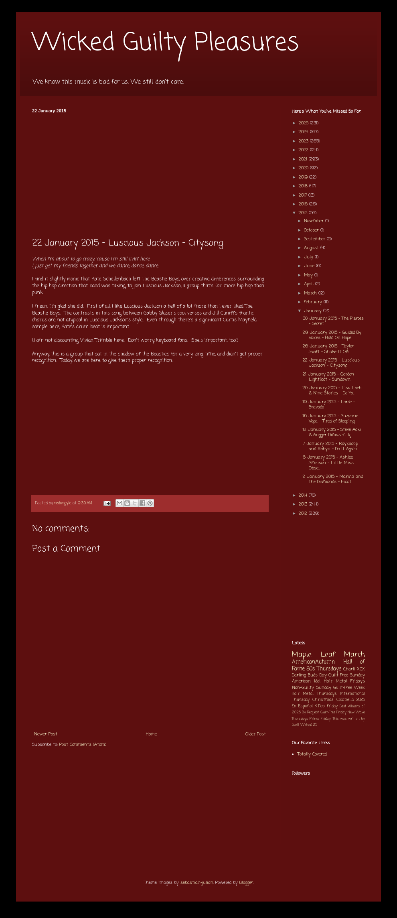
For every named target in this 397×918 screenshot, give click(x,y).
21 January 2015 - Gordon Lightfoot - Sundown (328, 377)
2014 (304, 495)
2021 (304, 159)
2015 (304, 213)
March (311, 293)
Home (151, 734)
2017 (303, 195)
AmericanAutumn (313, 662)
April (309, 284)
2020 (304, 168)
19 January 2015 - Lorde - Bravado (329, 404)
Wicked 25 (308, 724)
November (314, 221)
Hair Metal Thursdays (314, 694)
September (315, 239)
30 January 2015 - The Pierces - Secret (333, 321)
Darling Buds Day (309, 675)
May (309, 275)
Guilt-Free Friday (333, 712)
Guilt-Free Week (349, 688)
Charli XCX (354, 669)
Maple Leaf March (328, 655)
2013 (304, 504)
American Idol (306, 681)
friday (332, 706)
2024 (304, 132)
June (310, 266)
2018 (304, 186)
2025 (304, 123)
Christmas (323, 700)
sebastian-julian (196, 882)
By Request (310, 712)
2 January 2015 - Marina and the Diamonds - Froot (333, 479)
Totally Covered (312, 754)
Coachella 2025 (350, 700)
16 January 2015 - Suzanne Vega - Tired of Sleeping (330, 418)
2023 (304, 141)
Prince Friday (320, 718)
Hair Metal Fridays (344, 681)
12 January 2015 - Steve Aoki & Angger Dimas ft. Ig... (332, 432)
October (312, 230)
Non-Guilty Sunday (311, 687)
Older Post (255, 734)
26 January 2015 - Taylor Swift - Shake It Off (328, 349)
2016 (304, 204)
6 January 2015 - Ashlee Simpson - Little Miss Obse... (328, 462)
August (312, 248)
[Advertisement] (150, 173)
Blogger (246, 882)
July (309, 257)
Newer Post (45, 734)
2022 (304, 150)
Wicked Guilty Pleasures (165, 43)
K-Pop (320, 706)
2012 (304, 513)
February (314, 302)
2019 (304, 177)
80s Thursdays (324, 669)
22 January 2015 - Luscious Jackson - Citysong (331, 363)
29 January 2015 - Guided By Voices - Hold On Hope (332, 335)
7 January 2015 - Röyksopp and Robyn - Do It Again (330, 446)
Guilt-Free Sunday (346, 675)
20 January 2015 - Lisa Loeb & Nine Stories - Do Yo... (332, 390)
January (313, 311)
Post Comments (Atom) (82, 744)
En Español (302, 706)
